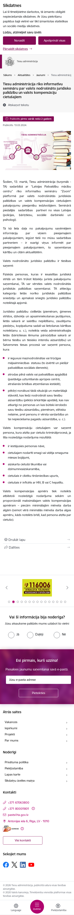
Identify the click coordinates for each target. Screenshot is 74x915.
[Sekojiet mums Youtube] (31, 864)
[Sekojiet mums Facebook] (6, 865)
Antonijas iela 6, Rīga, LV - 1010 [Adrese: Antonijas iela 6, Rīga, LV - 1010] (28, 821)
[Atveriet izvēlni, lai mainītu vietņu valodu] (16, 908)
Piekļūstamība (14, 768)
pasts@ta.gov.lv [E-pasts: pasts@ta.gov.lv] (18, 815)
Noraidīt (19, 40)
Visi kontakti (23, 840)
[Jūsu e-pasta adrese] (38, 680)
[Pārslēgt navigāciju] (37, 907)
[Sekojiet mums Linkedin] (23, 865)
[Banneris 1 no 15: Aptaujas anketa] (37, 588)
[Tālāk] (67, 587)
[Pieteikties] (38, 693)
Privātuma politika (16, 762)
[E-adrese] (11, 828)
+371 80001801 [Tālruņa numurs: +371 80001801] (18, 809)
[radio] (13, 634)
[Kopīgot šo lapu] (37, 547)
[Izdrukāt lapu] (37, 539)
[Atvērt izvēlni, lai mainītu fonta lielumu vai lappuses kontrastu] (58, 908)
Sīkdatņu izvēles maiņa (20, 780)
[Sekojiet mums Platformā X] (14, 865)
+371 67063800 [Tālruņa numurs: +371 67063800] (18, 802)
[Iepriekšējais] (6, 587)
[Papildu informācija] (33, 808)
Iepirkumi (11, 728)
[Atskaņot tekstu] (18, 104)
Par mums (11, 740)
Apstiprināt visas (54, 40)
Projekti (10, 734)
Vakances (11, 722)
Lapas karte (12, 774)
